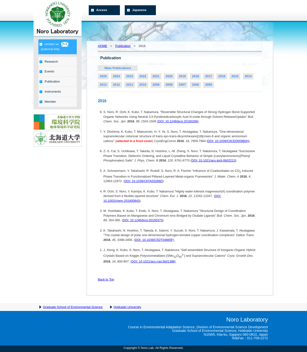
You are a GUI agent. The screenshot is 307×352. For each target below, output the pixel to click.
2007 (182, 84)
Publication (50, 81)
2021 (156, 76)
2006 (195, 84)
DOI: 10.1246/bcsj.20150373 (143, 220)
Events (47, 71)
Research (49, 61)
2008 (169, 84)
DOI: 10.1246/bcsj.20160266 (178, 121)
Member (48, 101)
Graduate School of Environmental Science (73, 307)
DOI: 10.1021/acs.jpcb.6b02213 (213, 160)
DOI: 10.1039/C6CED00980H (228, 141)
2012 (116, 84)
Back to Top (106, 279)
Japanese (136, 10)
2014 (248, 76)
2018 (195, 76)
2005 (208, 84)
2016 (221, 76)
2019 (182, 76)
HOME (102, 46)
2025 (103, 76)
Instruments (50, 91)
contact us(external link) (54, 46)
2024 (116, 76)
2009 (156, 84)
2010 (142, 84)
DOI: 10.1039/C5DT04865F (154, 240)
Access (99, 10)
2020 (169, 76)
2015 (234, 76)
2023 (129, 76)
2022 (142, 76)
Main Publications (118, 68)
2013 (103, 84)
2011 (129, 84)
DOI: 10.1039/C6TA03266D (143, 181)
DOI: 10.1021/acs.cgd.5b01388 (153, 261)
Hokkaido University (127, 307)
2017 (208, 76)
